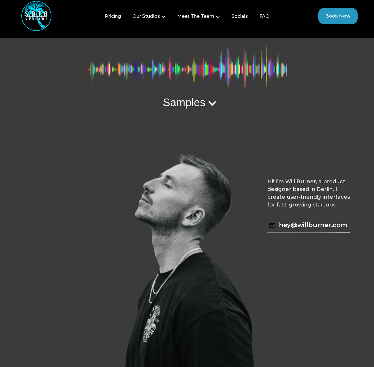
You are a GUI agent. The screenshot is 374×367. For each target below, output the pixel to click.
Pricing (113, 16)
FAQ (264, 16)
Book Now (337, 16)
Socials (240, 16)
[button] (149, 16)
